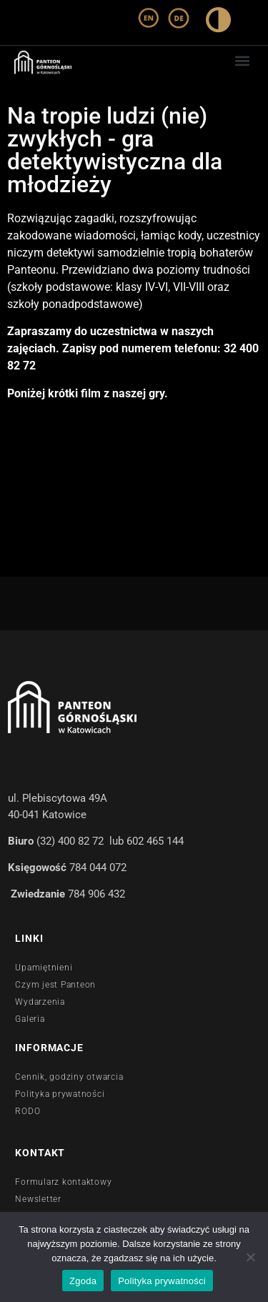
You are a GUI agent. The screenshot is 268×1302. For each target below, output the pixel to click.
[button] (242, 60)
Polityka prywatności (162, 1281)
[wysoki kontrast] (218, 22)
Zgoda (82, 1281)
